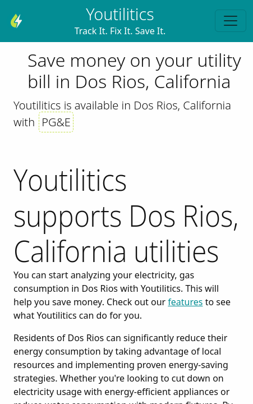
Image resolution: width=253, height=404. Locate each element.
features (185, 302)
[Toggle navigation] (230, 21)
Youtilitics (120, 14)
